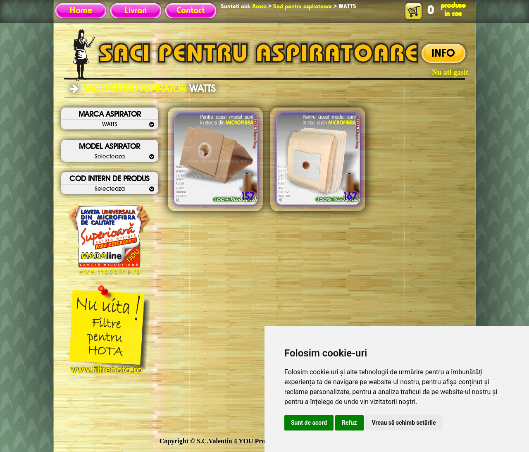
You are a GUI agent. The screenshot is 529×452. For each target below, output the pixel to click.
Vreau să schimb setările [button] (404, 422)
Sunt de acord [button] (309, 422)
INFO (443, 54)
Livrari (135, 11)
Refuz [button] (349, 422)
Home (80, 11)
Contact (190, 11)
